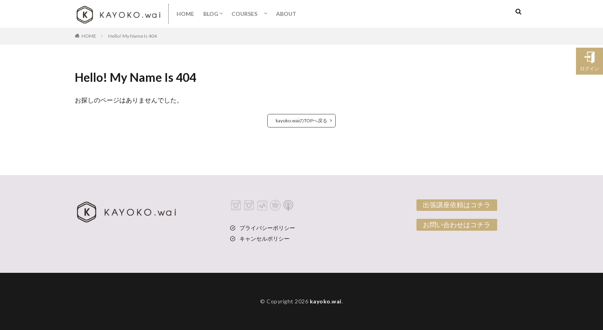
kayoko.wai (326, 301)
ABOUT (286, 13)
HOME (185, 13)
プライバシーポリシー (267, 227)
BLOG (210, 13)
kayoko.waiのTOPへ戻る (301, 121)
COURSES (247, 13)
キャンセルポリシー (264, 238)
